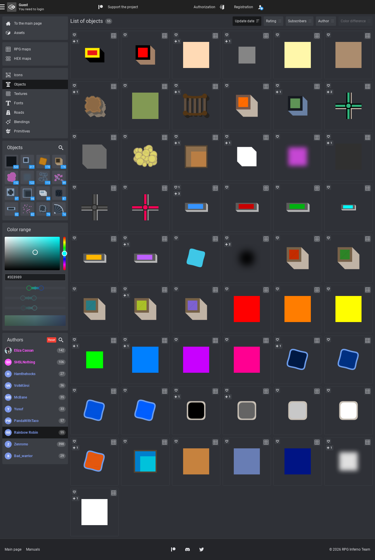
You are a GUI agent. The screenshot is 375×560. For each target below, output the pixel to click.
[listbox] (32, 253)
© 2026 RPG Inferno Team (349, 549)
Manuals (33, 549)
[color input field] (35, 277)
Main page (13, 549)
